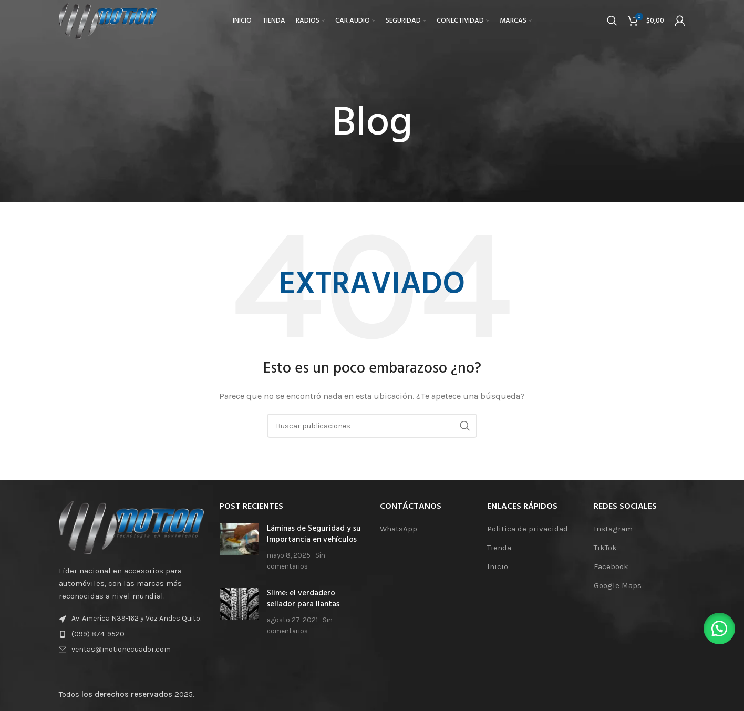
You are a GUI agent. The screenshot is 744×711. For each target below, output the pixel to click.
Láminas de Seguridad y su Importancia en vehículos (314, 534)
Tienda (499, 547)
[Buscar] (612, 23)
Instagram (613, 528)
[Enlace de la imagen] (131, 526)
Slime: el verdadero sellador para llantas (303, 599)
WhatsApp (398, 528)
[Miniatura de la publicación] (239, 547)
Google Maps (618, 585)
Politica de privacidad (527, 528)
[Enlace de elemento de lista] (131, 634)
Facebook (611, 566)
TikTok (605, 547)
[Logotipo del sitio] (114, 23)
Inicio (497, 566)
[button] (717, 627)
